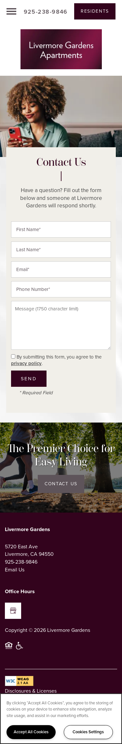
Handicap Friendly (20, 648)
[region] (61, 718)
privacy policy (26, 363)
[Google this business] (13, 611)
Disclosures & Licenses (31, 691)
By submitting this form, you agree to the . (56, 360)
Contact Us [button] (61, 483)
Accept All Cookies (31, 732)
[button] (94, 11)
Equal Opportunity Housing (9, 648)
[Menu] (11, 11)
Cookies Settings (88, 732)
